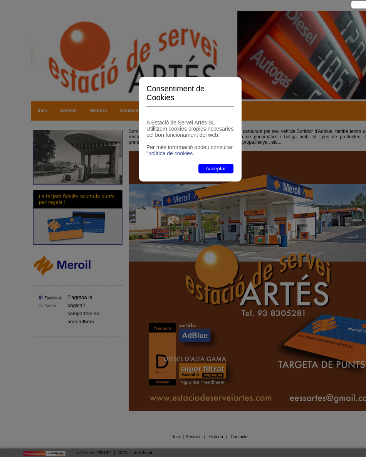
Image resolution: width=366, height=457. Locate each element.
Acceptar (216, 168)
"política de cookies (169, 153)
